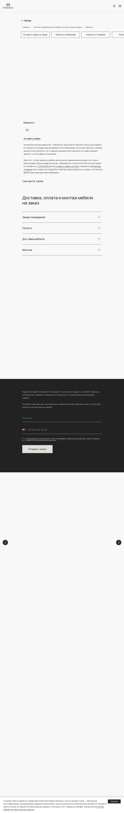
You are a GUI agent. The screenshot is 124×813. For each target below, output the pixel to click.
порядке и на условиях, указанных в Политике (73, 440)
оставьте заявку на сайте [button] (67, 166)
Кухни (71, 545)
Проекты (69, 750)
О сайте (68, 792)
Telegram (28, 169)
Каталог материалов (31, 797)
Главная (25, 27)
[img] (37, 646)
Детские (35, 545)
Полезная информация (75, 776)
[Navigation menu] (119, 6)
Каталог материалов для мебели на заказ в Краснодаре (57, 27)
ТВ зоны (26, 788)
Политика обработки (74, 784)
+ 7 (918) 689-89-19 (31, 613)
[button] (114, 6)
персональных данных (75, 788)
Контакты (69, 754)
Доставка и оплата (73, 780)
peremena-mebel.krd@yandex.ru (38, 616)
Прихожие (27, 784)
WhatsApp (96, 166)
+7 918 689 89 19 (43, 166)
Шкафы (25, 776)
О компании (70, 746)
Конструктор (70, 771)
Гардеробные (28, 792)
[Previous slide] (5, 542)
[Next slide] (118, 542)
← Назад (26, 20)
